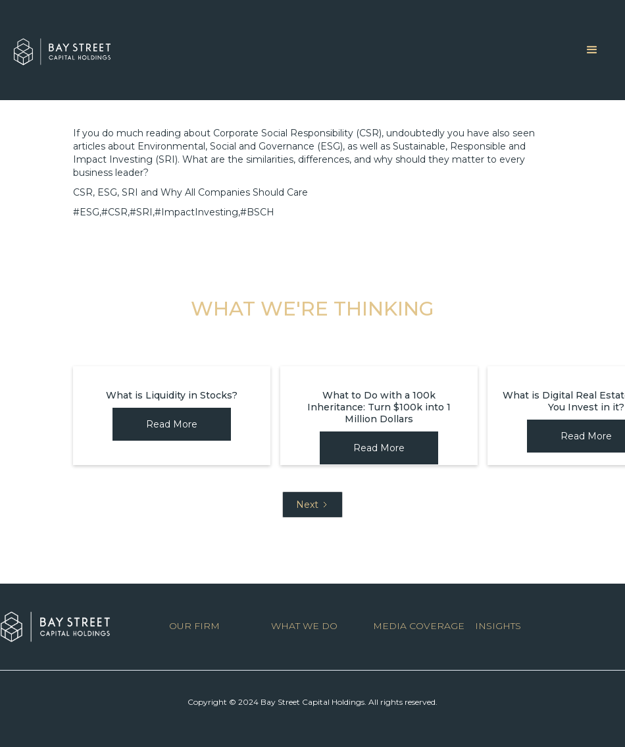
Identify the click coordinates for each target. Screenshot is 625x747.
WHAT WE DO (304, 626)
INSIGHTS (498, 626)
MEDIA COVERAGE (418, 626)
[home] (62, 48)
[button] (592, 50)
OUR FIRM (194, 626)
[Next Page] (312, 504)
